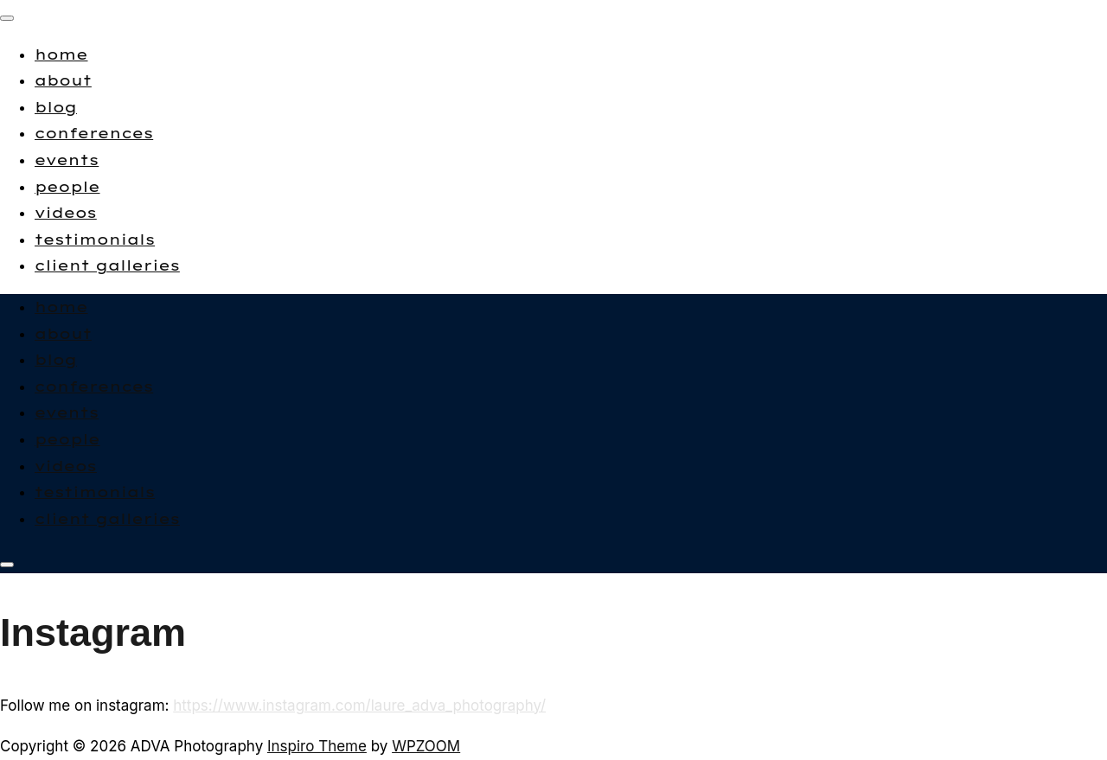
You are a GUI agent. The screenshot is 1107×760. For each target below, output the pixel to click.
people (67, 186)
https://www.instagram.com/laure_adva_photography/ (359, 705)
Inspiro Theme (317, 746)
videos (66, 212)
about (63, 80)
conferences (94, 133)
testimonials (95, 239)
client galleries (107, 265)
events (67, 159)
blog (56, 107)
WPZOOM (426, 746)
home (61, 54)
